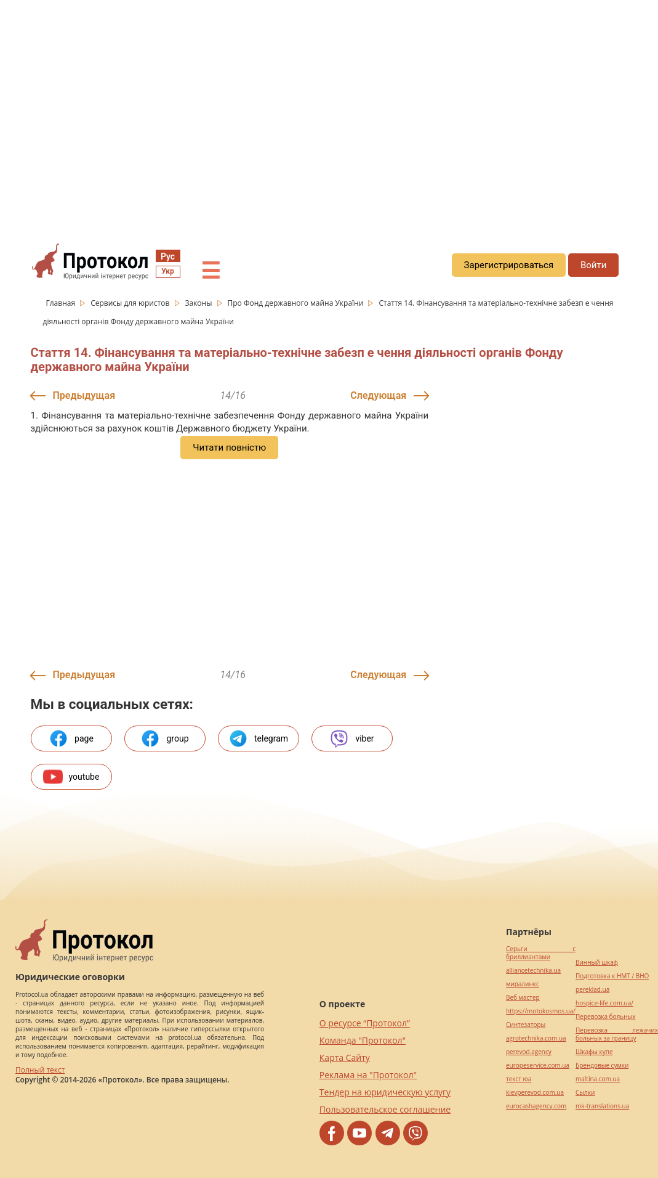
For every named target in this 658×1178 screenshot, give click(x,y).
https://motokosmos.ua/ (541, 1011)
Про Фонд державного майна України (296, 303)
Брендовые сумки (602, 1065)
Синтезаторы (525, 1025)
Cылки (585, 1093)
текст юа (518, 1079)
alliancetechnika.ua (533, 971)
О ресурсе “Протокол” (364, 1023)
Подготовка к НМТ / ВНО (612, 976)
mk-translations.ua (602, 1106)
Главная (62, 303)
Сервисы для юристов (130, 303)
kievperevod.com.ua (535, 1093)
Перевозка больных (605, 1017)
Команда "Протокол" (362, 1040)
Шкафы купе (594, 1052)
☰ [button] (210, 271)
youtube (71, 777)
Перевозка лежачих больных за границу (617, 1034)
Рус (168, 256)
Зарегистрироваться (509, 265)
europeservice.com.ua (537, 1065)
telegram (258, 738)
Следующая (378, 395)
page (71, 738)
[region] (329, 111)
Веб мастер (523, 998)
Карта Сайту (344, 1057)
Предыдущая (84, 395)
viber (351, 738)
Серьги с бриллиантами (541, 953)
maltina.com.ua (598, 1079)
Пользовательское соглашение (385, 1109)
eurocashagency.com (536, 1106)
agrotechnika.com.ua (536, 1038)
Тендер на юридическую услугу (385, 1092)
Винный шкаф (597, 963)
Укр (167, 271)
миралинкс (522, 984)
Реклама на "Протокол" (368, 1075)
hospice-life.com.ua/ (604, 1003)
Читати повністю (229, 447)
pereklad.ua (592, 990)
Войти (593, 265)
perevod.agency (529, 1052)
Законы (199, 303)
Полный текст (40, 1070)
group (164, 738)
